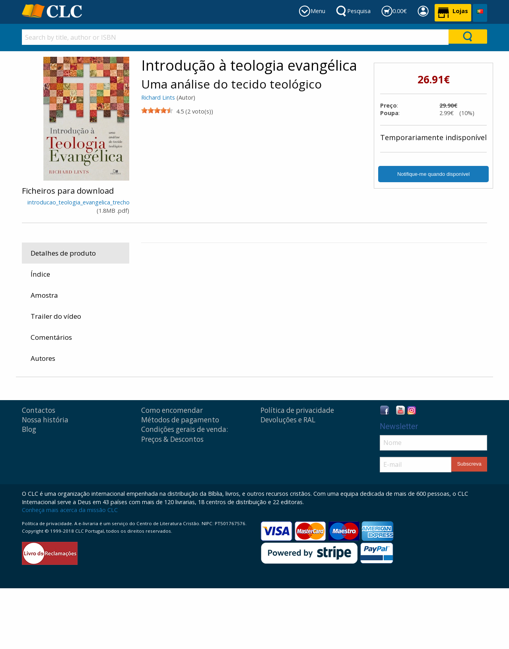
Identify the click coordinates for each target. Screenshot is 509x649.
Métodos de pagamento (180, 480)
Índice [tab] (40, 274)
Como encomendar (172, 471)
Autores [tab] (43, 358)
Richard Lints (158, 97)
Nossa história (45, 480)
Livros (185, 391)
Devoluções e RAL (287, 480)
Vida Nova (420, 259)
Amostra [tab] (44, 295)
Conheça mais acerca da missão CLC (70, 570)
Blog (29, 490)
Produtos (159, 391)
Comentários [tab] (51, 337)
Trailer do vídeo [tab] (56, 316)
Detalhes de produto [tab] (63, 253)
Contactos (38, 471)
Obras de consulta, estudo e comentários (254, 391)
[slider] (157, 110)
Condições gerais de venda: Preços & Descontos (184, 494)
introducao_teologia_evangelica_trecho (78, 202)
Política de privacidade (297, 471)
